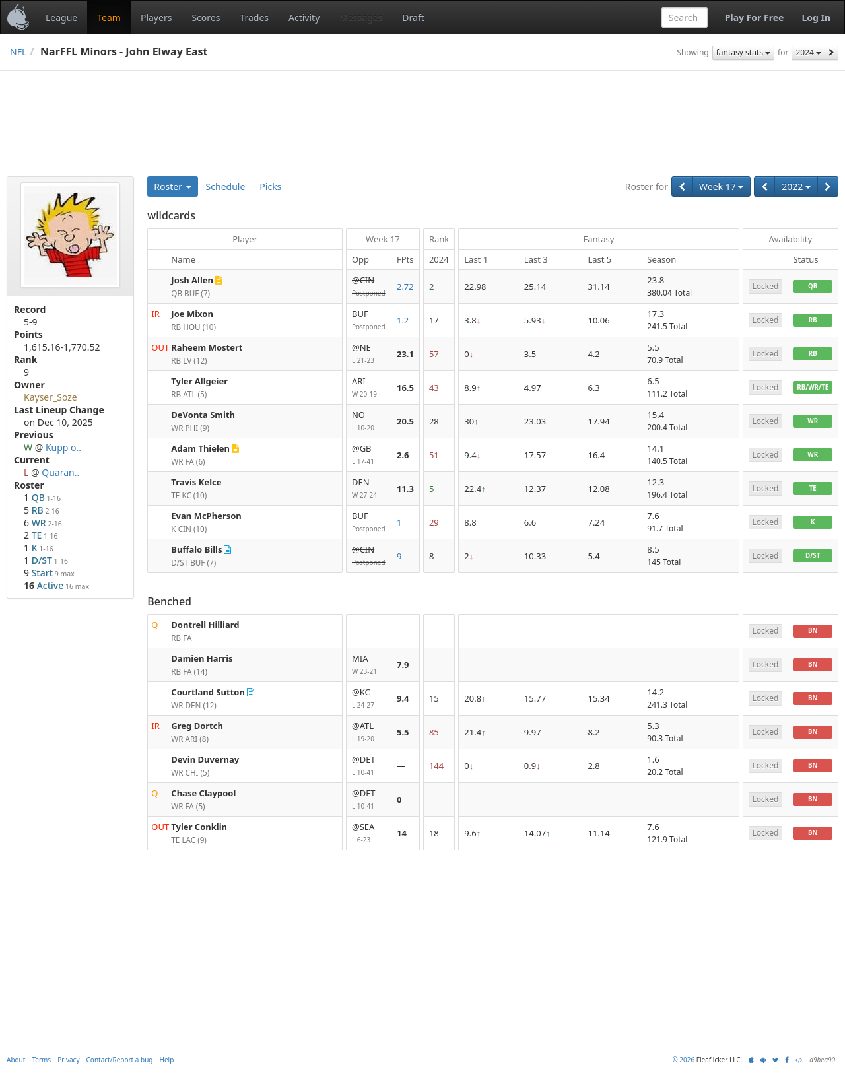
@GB (369, 455)
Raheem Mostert (206, 347)
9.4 (403, 698)
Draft (413, 17)
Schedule (226, 186)
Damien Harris (201, 658)
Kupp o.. (63, 447)
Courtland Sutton (208, 692)
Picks (270, 186)
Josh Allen (192, 280)
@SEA (369, 833)
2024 (808, 52)
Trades (254, 17)
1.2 (403, 320)
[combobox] (684, 17)
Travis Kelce (196, 482)
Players (156, 17)
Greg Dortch (197, 725)
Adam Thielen (200, 448)
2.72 (405, 286)
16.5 (405, 387)
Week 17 (721, 186)
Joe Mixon (192, 314)
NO (369, 421)
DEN (369, 489)
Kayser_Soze (50, 397)
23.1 (405, 354)
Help (167, 1074)
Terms (41, 1074)
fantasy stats (743, 52)
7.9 (403, 665)
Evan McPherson (206, 516)
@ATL (369, 732)
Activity (304, 17)
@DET (369, 766)
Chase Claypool (203, 793)
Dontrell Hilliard (205, 624)
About (16, 1074)
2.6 (403, 455)
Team (109, 17)
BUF (369, 320)
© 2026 (683, 1074)
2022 (796, 186)
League (61, 17)
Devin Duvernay (205, 759)
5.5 (403, 732)
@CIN (369, 287)
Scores (205, 17)
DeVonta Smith (203, 415)
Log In (815, 17)
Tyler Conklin (199, 826)
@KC (369, 699)
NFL (18, 52)
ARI (369, 388)
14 (402, 833)
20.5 (405, 421)
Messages (360, 17)
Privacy (68, 1074)
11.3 (405, 488)
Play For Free (754, 17)
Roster (172, 186)
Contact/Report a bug (119, 1074)
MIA (369, 665)
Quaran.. (60, 472)
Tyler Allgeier (199, 381)
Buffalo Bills (196, 549)
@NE (369, 354)
